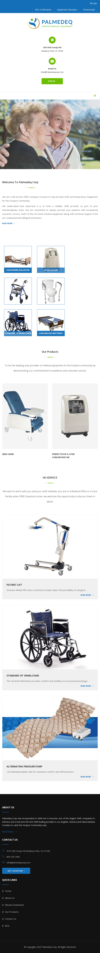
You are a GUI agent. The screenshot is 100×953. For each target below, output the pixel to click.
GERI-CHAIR (8, 454)
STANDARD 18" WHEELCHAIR (18, 333)
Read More (87, 595)
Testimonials (89, 9)
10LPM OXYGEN (51, 270)
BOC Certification (43, 9)
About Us (9, 897)
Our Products (12, 911)
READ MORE (8, 223)
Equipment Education (67, 9)
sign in (52, 81)
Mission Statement (14, 904)
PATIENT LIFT (14, 584)
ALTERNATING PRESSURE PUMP (24, 766)
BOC (7, 925)
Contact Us (10, 918)
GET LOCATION (16, 871)
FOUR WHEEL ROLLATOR (18, 270)
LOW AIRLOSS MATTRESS (51, 333)
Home (8, 890)
